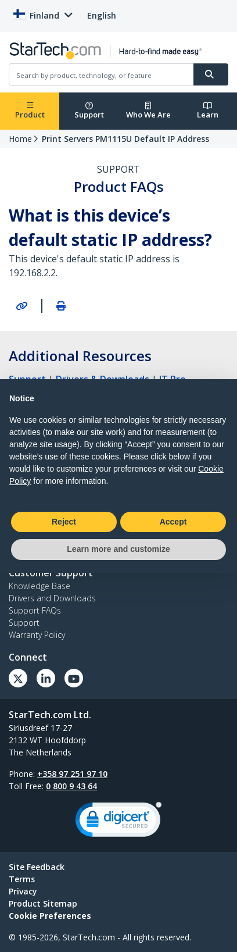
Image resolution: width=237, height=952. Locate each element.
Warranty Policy (37, 634)
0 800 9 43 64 (71, 785)
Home (20, 138)
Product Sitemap (43, 903)
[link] (118, 822)
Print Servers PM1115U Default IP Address (125, 138)
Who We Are (148, 111)
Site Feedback (36, 866)
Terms (22, 879)
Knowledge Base (39, 585)
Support (89, 111)
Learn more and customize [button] (118, 549)
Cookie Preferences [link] (50, 915)
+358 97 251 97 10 (72, 773)
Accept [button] (173, 521)
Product (30, 111)
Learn (207, 111)
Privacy (23, 891)
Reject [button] (64, 521)
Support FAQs (35, 610)
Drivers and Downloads (52, 598)
